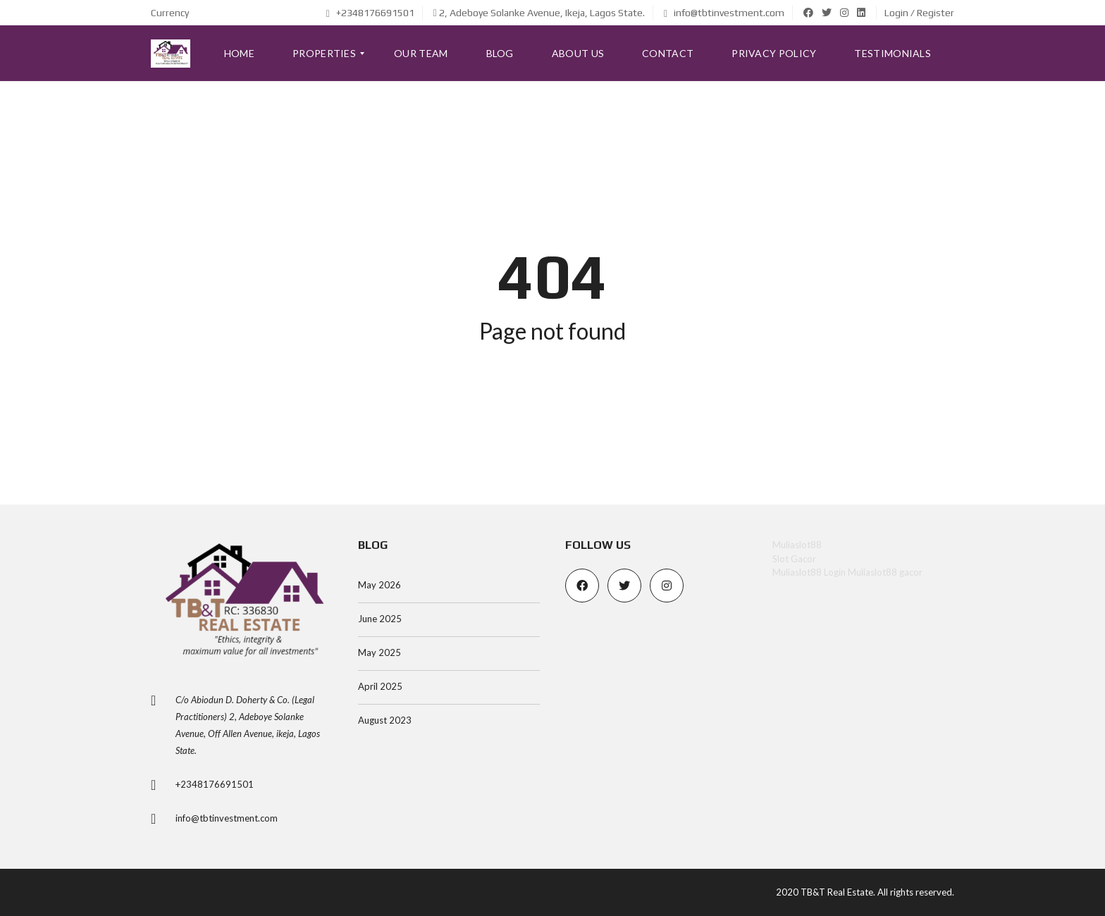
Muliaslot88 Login (809, 572)
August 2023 (385, 720)
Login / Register (919, 12)
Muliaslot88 (797, 544)
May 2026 (379, 584)
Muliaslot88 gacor (885, 572)
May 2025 (379, 652)
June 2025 (380, 618)
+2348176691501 (370, 12)
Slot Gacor (794, 558)
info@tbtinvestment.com (724, 12)
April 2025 (380, 686)
